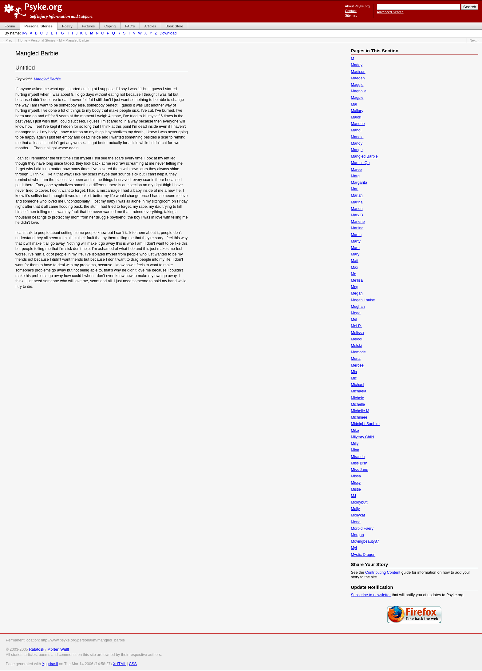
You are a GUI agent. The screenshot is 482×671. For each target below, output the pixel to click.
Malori (356, 117)
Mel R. (356, 326)
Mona (355, 522)
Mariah (356, 195)
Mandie (357, 137)
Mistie (356, 489)
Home (22, 40)
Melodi (356, 339)
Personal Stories (43, 40)
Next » (474, 40)
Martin (356, 235)
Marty (355, 241)
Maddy (356, 65)
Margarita (359, 182)
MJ (353, 496)
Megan (356, 293)
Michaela (358, 391)
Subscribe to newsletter (371, 595)
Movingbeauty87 (365, 541)
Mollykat (358, 515)
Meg (354, 287)
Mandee (358, 124)
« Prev (7, 40)
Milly (354, 443)
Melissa (357, 333)
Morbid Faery (362, 528)
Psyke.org (48, 11)
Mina (355, 450)
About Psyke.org (357, 6)
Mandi (356, 130)
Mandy (356, 143)
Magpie (357, 97)
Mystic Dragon (363, 554)
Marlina (357, 228)
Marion (356, 209)
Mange (356, 150)
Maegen (358, 78)
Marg (355, 176)
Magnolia (358, 91)
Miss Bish (359, 463)
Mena (355, 358)
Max (354, 267)
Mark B (357, 215)
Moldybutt (359, 502)
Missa (356, 476)
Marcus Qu (360, 163)
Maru (355, 248)
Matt (354, 261)
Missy (356, 482)
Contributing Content (382, 572)
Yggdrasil (50, 664)
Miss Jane (359, 470)
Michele (357, 398)
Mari (354, 189)
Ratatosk (36, 649)
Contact (351, 11)
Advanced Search (390, 12)
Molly (355, 509)
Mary (355, 254)
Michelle (358, 404)
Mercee (357, 365)
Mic (354, 378)
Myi (354, 548)
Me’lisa (357, 280)
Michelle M (360, 411)
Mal (354, 104)
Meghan (358, 306)
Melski (356, 346)
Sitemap (351, 15)
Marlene (358, 221)
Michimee (359, 417)
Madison (358, 72)
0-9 (24, 33)
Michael (357, 385)
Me (353, 274)
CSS (133, 664)
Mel (354, 319)
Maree (356, 169)
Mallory (357, 111)
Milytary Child (362, 437)
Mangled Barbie (47, 79)
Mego (355, 313)
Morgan (357, 535)
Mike (355, 430)
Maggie (357, 84)
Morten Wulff (58, 649)
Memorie (358, 352)
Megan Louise (363, 300)
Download (168, 33)
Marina (356, 202)
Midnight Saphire (365, 424)
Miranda (358, 457)
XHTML (119, 664)
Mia (354, 372)
